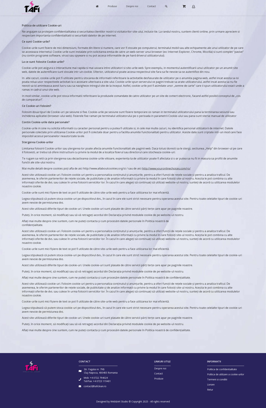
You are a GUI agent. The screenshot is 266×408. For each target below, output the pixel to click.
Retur (210, 389)
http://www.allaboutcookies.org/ (103, 168)
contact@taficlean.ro (95, 386)
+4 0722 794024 (99, 377)
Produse (158, 378)
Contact (158, 373)
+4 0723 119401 (102, 381)
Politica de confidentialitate (222, 369)
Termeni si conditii (217, 379)
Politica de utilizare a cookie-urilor (225, 374)
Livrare (211, 384)
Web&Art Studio (119, 401)
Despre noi (160, 368)
